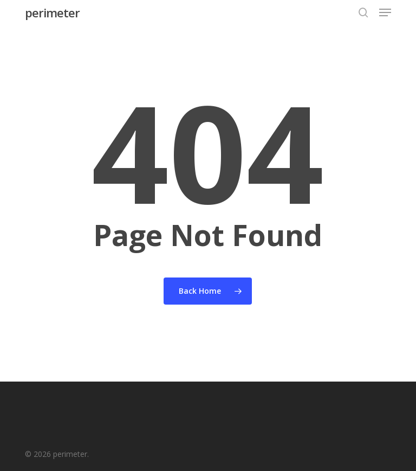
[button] (385, 12)
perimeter (52, 12)
